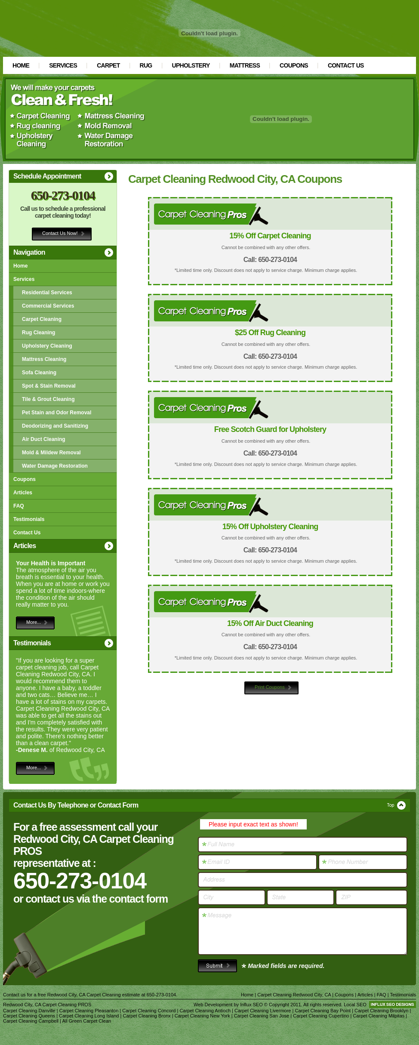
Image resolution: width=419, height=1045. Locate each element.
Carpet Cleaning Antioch (205, 1010)
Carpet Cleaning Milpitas (378, 1015)
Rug (146, 65)
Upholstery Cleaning (47, 346)
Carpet (108, 65)
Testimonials (28, 519)
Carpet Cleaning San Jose (261, 1015)
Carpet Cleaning (42, 319)
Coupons (294, 65)
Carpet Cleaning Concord (149, 1010)
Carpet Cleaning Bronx (146, 1015)
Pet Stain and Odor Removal (56, 413)
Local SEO (355, 1004)
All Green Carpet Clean (86, 1020)
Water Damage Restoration (55, 466)
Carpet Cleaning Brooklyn (381, 1010)
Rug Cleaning (38, 333)
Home (20, 65)
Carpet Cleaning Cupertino (321, 1015)
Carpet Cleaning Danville (29, 1010)
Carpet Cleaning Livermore (262, 1010)
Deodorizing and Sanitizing (55, 426)
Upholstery (191, 65)
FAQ (18, 506)
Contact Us (346, 65)
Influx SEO (251, 1004)
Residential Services (47, 293)
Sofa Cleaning (39, 373)
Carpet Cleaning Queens (29, 1015)
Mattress (245, 65)
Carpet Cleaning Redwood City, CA (294, 994)
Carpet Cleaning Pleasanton (89, 1010)
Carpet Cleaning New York (202, 1015)
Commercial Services (48, 306)
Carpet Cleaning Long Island (89, 1015)
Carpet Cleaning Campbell (31, 1020)
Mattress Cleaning (44, 359)
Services (63, 65)
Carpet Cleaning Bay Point (323, 1010)
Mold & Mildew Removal (51, 453)
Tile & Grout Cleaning (48, 399)
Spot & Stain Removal (49, 386)
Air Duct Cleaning (43, 439)
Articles (22, 493)
